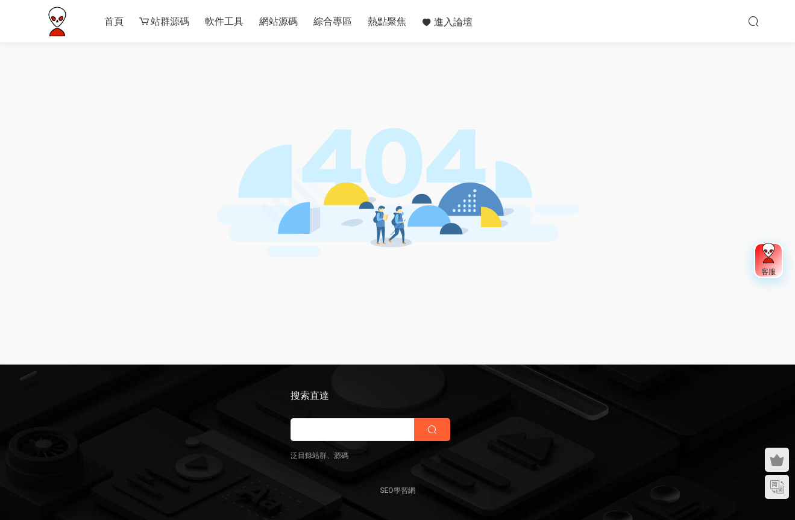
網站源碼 (278, 21)
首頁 (114, 21)
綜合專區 (332, 21)
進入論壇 (447, 22)
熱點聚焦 (387, 21)
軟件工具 (224, 21)
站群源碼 (164, 22)
